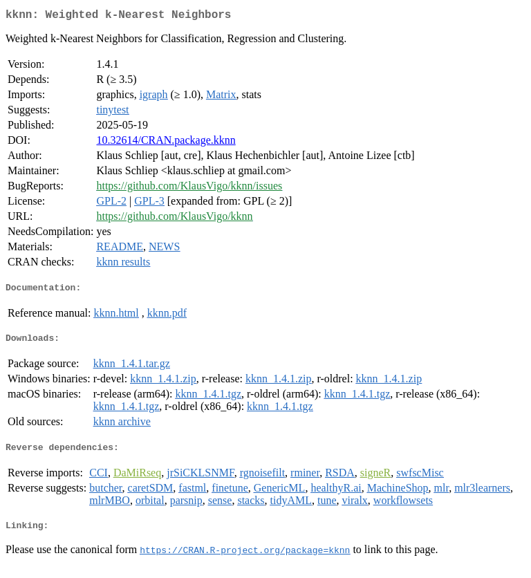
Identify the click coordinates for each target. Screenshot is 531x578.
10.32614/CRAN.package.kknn (165, 143)
